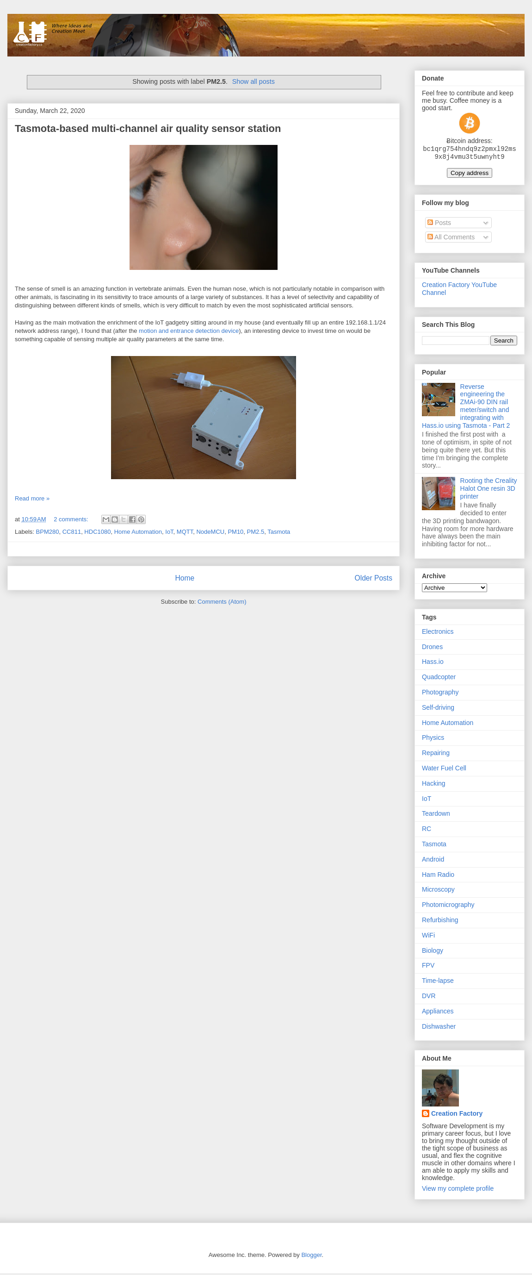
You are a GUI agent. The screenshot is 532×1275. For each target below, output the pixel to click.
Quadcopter (439, 678)
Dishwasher (439, 1028)
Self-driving (438, 709)
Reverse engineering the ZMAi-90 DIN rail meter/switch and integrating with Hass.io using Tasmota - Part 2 (466, 408)
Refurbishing (440, 921)
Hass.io (433, 663)
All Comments (451, 239)
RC (426, 830)
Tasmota (278, 531)
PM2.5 (256, 531)
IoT (169, 531)
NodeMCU (210, 531)
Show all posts (253, 81)
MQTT (185, 531)
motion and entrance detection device (189, 330)
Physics (433, 739)
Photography (440, 694)
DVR (429, 997)
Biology (432, 952)
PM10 (235, 531)
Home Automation (138, 531)
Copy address (470, 174)
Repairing (436, 754)
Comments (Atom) (222, 601)
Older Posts (373, 578)
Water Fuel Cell (444, 770)
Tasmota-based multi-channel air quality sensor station (148, 128)
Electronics (437, 633)
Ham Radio (438, 876)
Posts (439, 224)
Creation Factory (457, 1115)
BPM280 (47, 531)
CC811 (71, 531)
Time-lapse (438, 982)
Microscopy (438, 891)
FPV (428, 967)
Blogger (311, 1256)
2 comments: (72, 519)
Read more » (32, 498)
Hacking (433, 785)
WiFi (428, 937)
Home (184, 578)
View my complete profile (458, 1190)
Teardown (436, 815)
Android (433, 861)
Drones (432, 648)
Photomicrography (448, 906)
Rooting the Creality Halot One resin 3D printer (488, 490)
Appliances (438, 1013)
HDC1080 (97, 531)
